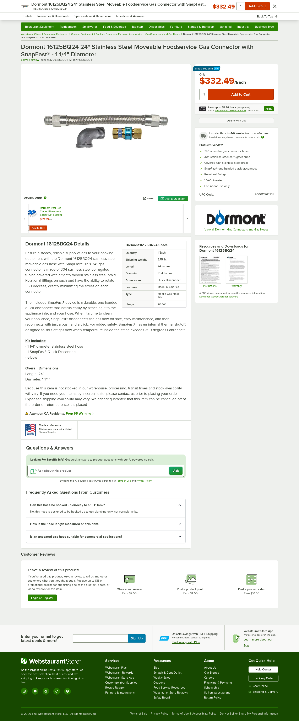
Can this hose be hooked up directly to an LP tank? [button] (67, 505)
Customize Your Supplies (121, 682)
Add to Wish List (236, 120)
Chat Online (258, 686)
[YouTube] (35, 691)
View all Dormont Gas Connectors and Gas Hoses (236, 229)
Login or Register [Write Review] (42, 598)
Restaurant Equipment (39, 26)
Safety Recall (161, 697)
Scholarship (211, 687)
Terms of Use (123, 480)
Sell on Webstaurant (217, 692)
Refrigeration (68, 26)
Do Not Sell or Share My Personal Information (249, 713)
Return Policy (212, 697)
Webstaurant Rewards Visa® (230, 110)
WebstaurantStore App (119, 677)
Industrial (243, 26)
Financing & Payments (218, 682)
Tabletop (137, 26)
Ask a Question (173, 199)
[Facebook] (46, 691)
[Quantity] (204, 94)
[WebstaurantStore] (55, 661)
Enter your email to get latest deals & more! (42, 638)
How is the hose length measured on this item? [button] (64, 524)
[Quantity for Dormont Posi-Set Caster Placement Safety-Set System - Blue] (26, 227)
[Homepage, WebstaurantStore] (56, 14)
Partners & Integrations (120, 692)
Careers (209, 677)
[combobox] (144, 14)
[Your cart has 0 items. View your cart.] (271, 14)
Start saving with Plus (186, 642)
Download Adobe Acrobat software (218, 296)
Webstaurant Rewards (119, 672)
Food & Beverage (114, 26)
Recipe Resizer (115, 687)
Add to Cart (38, 228)
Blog (156, 667)
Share (148, 198)
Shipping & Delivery (263, 691)
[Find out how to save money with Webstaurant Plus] (25, 209)
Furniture (176, 26)
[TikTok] (56, 691)
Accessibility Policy (204, 713)
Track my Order (263, 678)
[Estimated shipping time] (263, 137)
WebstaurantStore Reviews (170, 692)
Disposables (157, 26)
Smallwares (90, 26)
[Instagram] (24, 691)
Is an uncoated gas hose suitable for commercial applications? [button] (76, 537)
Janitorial (226, 26)
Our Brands (211, 672)
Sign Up (137, 638)
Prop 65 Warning (78, 413)
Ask (176, 471)
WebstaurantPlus (116, 667)
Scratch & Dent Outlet (167, 672)
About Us (210, 667)
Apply (270, 109)
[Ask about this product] (106, 471)
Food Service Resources (169, 687)
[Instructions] (209, 271)
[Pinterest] (67, 691)
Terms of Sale (138, 713)
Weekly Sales (161, 677)
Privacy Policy (144, 480)
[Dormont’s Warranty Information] (236, 271)
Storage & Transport (201, 26)
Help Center (263, 669)
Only (202, 74)
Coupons (159, 682)
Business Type (264, 26)
